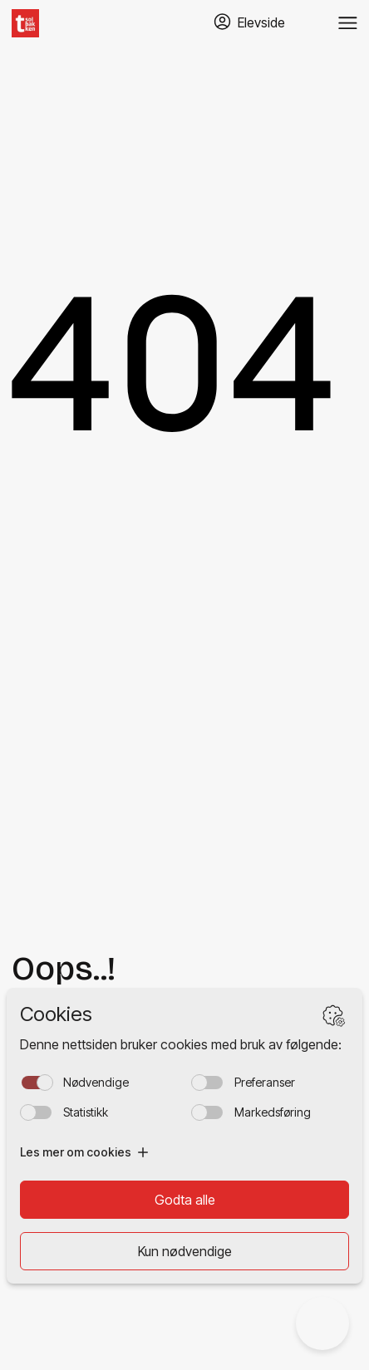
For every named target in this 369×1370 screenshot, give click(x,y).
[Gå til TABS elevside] (249, 22)
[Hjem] (25, 23)
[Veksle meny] (347, 23)
